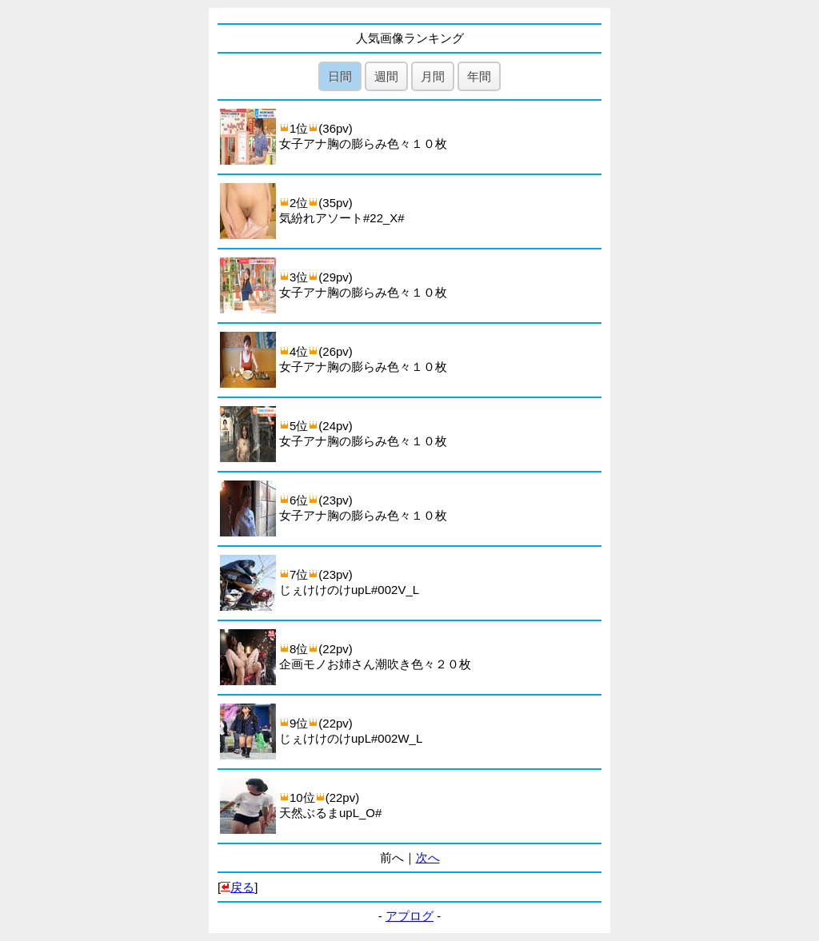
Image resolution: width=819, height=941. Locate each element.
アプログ (409, 916)
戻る (242, 887)
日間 (340, 76)
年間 (479, 76)
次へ (428, 857)
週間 (386, 76)
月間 (433, 76)
